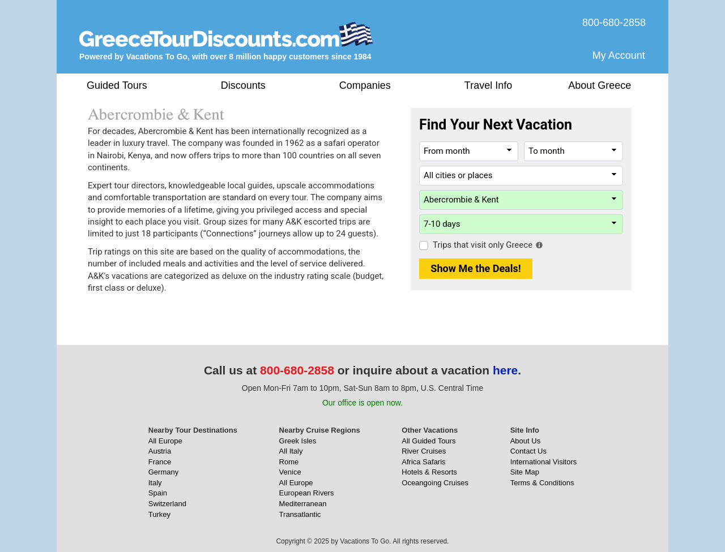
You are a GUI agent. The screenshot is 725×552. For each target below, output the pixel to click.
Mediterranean (303, 503)
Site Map (524, 472)
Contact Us (528, 451)
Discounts (243, 85)
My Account (618, 55)
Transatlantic (300, 514)
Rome (289, 462)
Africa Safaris (423, 462)
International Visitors (543, 462)
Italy (155, 482)
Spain (157, 493)
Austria (159, 451)
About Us (525, 441)
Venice (290, 472)
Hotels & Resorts (429, 472)
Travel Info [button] (488, 85)
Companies (365, 85)
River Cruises (424, 451)
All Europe (165, 441)
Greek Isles (298, 441)
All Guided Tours (428, 441)
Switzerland (167, 503)
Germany (163, 472)
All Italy (291, 451)
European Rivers (306, 493)
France (159, 462)
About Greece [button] (599, 85)
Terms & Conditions (542, 482)
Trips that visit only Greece (482, 245)
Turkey (159, 514)
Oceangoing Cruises (435, 482)
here (505, 370)
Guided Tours (117, 85)
